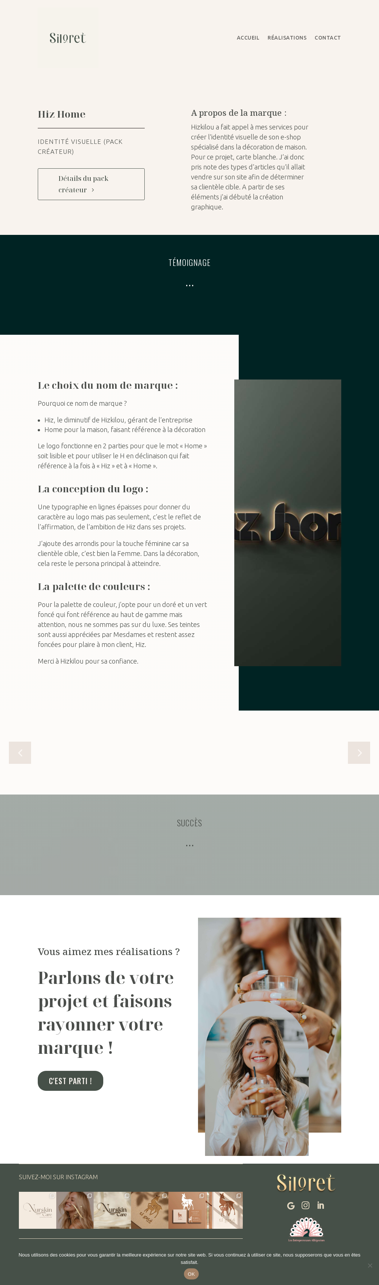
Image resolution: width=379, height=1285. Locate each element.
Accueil (248, 38)
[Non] (369, 1265)
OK (191, 1274)
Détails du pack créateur (83, 184)
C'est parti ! (70, 1080)
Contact (328, 38)
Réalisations (287, 38)
